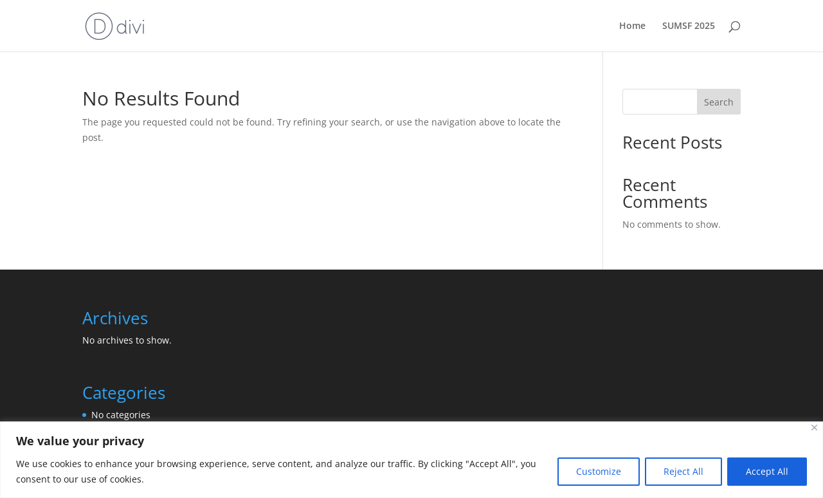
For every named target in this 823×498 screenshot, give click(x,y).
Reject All (683, 471)
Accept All (767, 471)
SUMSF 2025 (688, 26)
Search (719, 102)
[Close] (814, 427)
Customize (598, 471)
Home (632, 26)
